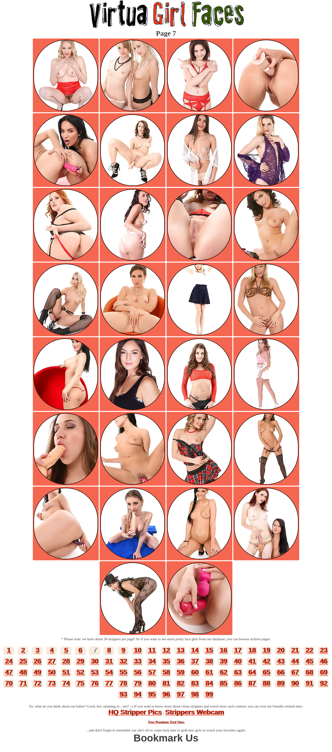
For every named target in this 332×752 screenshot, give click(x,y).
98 (194, 694)
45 (309, 661)
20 (280, 650)
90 (294, 683)
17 (237, 650)
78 (123, 683)
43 (280, 661)
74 (65, 683)
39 (223, 661)
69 (323, 672)
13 (180, 650)
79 (137, 683)
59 (180, 672)
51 (65, 672)
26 (37, 661)
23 (323, 650)
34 (151, 661)
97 (180, 694)
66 (280, 672)
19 (266, 650)
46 (323, 661)
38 (209, 661)
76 (94, 683)
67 (294, 672)
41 (252, 661)
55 (123, 672)
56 (137, 672)
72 (37, 683)
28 (65, 661)
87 (252, 683)
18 (252, 650)
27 (51, 661)
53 (94, 672)
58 (166, 672)
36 (180, 661)
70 (8, 683)
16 (223, 650)
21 (294, 650)
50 (51, 672)
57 (151, 672)
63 (237, 672)
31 (108, 661)
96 (166, 694)
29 (80, 661)
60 (194, 672)
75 (80, 683)
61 (209, 672)
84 (209, 683)
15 (209, 650)
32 (123, 661)
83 (194, 683)
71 (23, 683)
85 (223, 683)
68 (309, 672)
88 (266, 683)
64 (252, 672)
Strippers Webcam (194, 712)
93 (123, 694)
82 (180, 683)
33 (137, 661)
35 (166, 661)
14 (194, 650)
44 (294, 661)
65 (266, 672)
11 (151, 650)
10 (137, 650)
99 (209, 694)
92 (323, 683)
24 (8, 661)
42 (266, 661)
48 (23, 672)
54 (108, 672)
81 (166, 683)
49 (37, 672)
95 (151, 694)
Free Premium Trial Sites (166, 722)
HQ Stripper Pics (135, 712)
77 (108, 683)
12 (166, 650)
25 (23, 661)
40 (237, 661)
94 (137, 694)
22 (309, 650)
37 (194, 661)
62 (223, 672)
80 (151, 683)
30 (94, 661)
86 (237, 683)
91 (309, 683)
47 (8, 672)
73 (51, 683)
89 (280, 683)
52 (80, 672)
